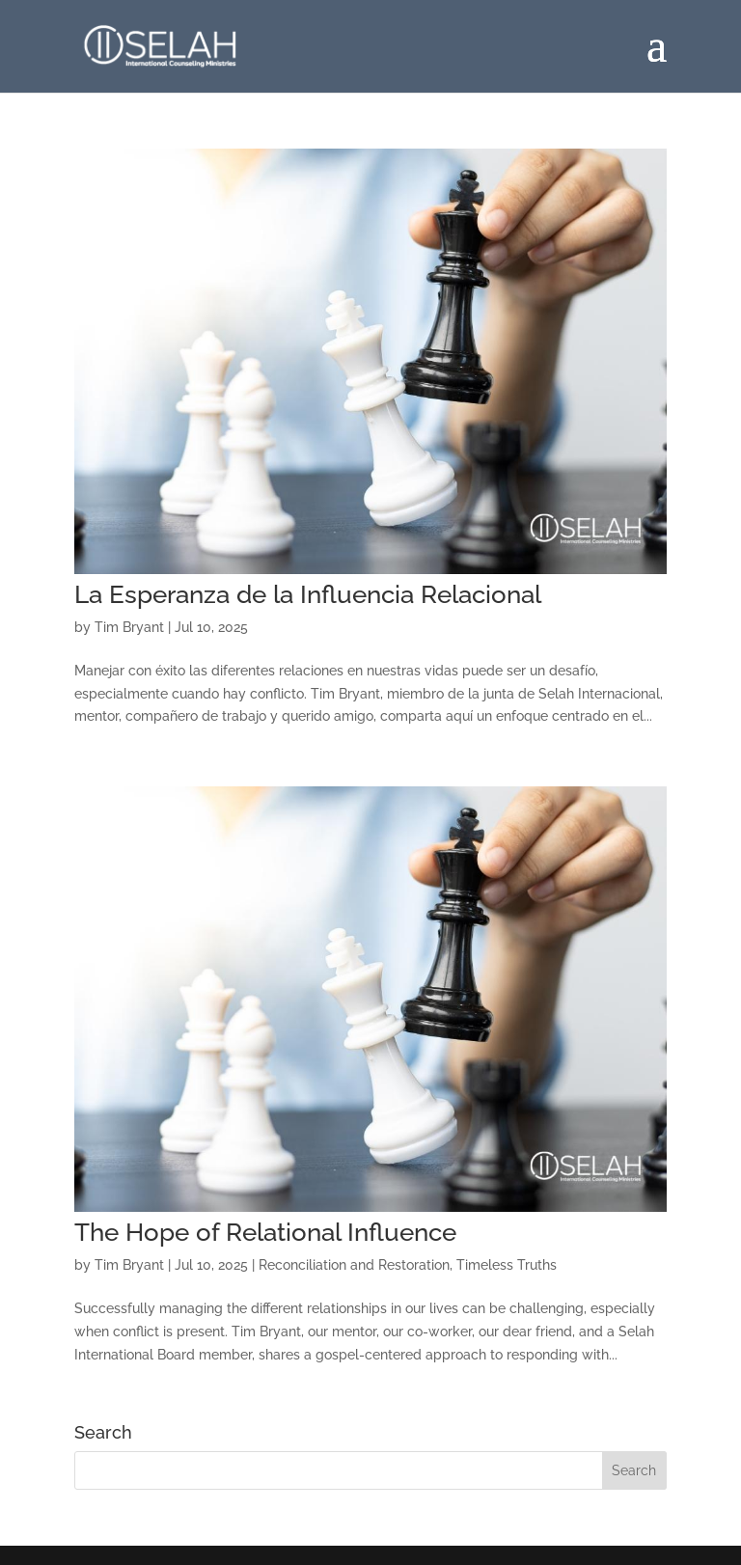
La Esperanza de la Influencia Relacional (307, 594)
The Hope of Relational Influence (265, 1232)
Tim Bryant (129, 627)
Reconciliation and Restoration (354, 1265)
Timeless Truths (506, 1265)
